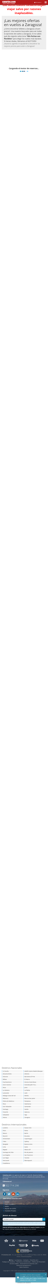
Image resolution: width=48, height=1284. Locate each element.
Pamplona (27, 1101)
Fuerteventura (7, 1082)
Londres (5, 1128)
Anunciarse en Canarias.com (28, 1263)
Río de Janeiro (28, 1152)
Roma (26, 1130)
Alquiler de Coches (10, 1208)
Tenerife (5, 1112)
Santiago (5, 1109)
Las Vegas (6, 1158)
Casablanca (6, 1163)
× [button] (45, 1274)
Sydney (26, 1141)
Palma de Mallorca (8, 1101)
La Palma (27, 1090)
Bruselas (27, 1136)
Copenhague (28, 1139)
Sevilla (26, 1109)
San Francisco (28, 1155)
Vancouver (6, 1160)
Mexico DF (27, 1149)
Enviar (42, 1219)
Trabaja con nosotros (8, 1262)
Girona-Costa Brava (30, 1082)
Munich (5, 1136)
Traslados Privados (10, 1211)
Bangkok (5, 1144)
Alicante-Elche (7, 1074)
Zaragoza (27, 1117)
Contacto (25, 1260)
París (4, 1130)
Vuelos (7, 1206)
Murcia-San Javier (29, 1098)
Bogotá (5, 1149)
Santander (27, 1106)
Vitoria (5, 1117)
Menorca (5, 1098)
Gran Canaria (7, 1085)
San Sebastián (7, 1106)
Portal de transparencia (23, 1265)
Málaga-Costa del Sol (9, 1095)
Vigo (25, 1115)
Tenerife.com (34, 1260)
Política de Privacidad (38, 1262)
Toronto (26, 1158)
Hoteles (7, 1202)
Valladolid (6, 1115)
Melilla (26, 1095)
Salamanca (27, 1104)
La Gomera (6, 1090)
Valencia (27, 1112)
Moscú (5, 1133)
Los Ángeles (6, 1155)
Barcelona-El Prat (29, 1076)
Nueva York (27, 1128)
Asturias (5, 1076)
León (25, 1093)
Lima (4, 1147)
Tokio (4, 1141)
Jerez (25, 1087)
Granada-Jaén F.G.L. (30, 1085)
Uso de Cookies (14, 1263)
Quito (26, 1147)
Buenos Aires (28, 1144)
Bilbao (5, 1079)
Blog (11, 1260)
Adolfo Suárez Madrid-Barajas (33, 1071)
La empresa (18, 1260)
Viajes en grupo (9, 1204)
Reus (4, 1104)
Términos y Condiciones (23, 1262)
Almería (26, 1074)
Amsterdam (6, 1139)
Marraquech (28, 1160)
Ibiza (4, 1087)
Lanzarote (6, 1093)
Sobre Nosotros (24, 1267)
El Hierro (27, 1079)
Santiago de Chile (8, 1152)
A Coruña (6, 1071)
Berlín (26, 1133)
